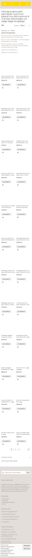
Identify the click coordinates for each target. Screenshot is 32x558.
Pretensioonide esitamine (9, 519)
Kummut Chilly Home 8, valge (7, 433)
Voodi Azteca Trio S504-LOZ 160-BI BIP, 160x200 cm (8, 206)
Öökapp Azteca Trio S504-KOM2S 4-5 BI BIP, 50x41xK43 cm (22, 142)
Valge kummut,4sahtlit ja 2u (9, 52)
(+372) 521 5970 (7, 536)
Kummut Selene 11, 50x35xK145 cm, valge (7, 401)
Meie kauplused (7, 543)
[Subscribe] (28, 472)
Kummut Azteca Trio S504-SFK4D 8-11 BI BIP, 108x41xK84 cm (22, 77)
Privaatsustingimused (8, 514)
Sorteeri (16, 25)
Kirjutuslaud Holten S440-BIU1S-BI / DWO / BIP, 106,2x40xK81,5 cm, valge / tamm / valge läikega (23, 336)
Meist (3, 504)
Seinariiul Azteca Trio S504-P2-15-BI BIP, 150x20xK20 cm (22, 206)
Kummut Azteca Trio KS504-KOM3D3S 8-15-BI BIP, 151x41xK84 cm (8, 239)
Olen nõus (27, 548)
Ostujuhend (5, 522)
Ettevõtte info (6, 541)
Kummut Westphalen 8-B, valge (22, 401)
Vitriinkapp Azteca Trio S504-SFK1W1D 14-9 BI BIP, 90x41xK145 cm (23, 271)
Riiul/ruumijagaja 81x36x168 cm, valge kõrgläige (7, 368)
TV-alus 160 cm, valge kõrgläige (22, 368)
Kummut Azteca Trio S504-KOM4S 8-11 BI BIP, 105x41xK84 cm (7, 77)
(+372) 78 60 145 (12, 534)
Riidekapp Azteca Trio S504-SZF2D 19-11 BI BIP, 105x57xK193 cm (7, 109)
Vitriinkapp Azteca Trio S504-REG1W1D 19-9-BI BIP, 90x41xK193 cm (23, 239)
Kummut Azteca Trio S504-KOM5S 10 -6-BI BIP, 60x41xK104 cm (7, 174)
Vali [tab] (2, 25)
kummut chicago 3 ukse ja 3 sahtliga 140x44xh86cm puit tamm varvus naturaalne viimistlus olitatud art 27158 (14, 45)
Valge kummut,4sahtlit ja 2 (9, 50)
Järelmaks (5, 500)
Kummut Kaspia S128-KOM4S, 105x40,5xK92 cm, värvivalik (23, 433)
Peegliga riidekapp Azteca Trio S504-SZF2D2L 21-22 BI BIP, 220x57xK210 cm (8, 336)
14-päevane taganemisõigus (10, 516)
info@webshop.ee (11, 539)
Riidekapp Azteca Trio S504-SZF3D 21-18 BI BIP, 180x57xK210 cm (7, 304)
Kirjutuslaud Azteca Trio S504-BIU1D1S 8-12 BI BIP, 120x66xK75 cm (23, 109)
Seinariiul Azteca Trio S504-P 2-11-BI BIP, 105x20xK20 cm (7, 142)
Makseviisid (5, 499)
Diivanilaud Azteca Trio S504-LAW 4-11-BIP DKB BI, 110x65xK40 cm (23, 174)
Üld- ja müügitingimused (9, 511)
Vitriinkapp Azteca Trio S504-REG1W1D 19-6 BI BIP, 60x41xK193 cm (8, 271)
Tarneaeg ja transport (8, 502)
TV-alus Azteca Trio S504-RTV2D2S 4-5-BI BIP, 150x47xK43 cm (22, 304)
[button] (2, 87)
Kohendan (27, 545)
